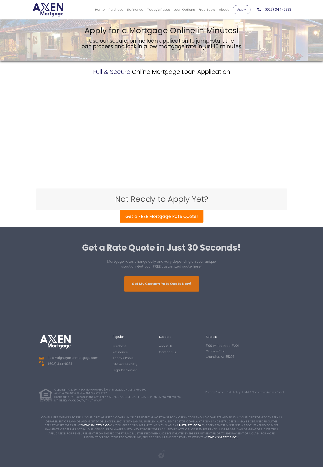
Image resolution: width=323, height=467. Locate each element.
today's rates (123, 358)
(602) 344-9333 (278, 9)
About (224, 9)
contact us (167, 352)
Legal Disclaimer (125, 370)
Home (100, 9)
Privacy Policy (214, 392)
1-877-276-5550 (190, 425)
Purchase (116, 9)
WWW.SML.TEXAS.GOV (96, 425)
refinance (120, 352)
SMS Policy (234, 392)
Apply (241, 9)
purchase (120, 346)
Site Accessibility (125, 364)
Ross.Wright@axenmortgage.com (73, 358)
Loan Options (184, 9)
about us (165, 346)
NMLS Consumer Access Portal (264, 392)
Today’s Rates (158, 9)
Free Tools (207, 9)
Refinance (135, 9)
